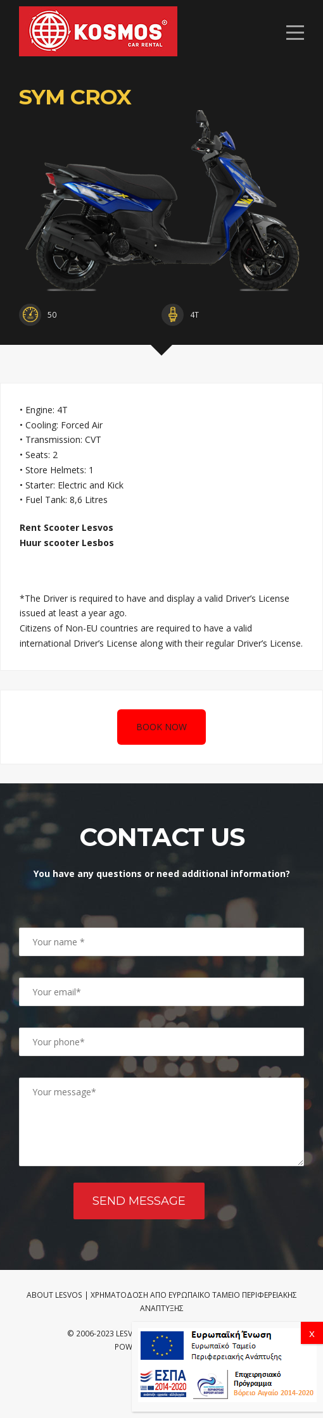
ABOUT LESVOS (54, 1295)
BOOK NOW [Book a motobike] (161, 727)
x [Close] (312, 1333)
